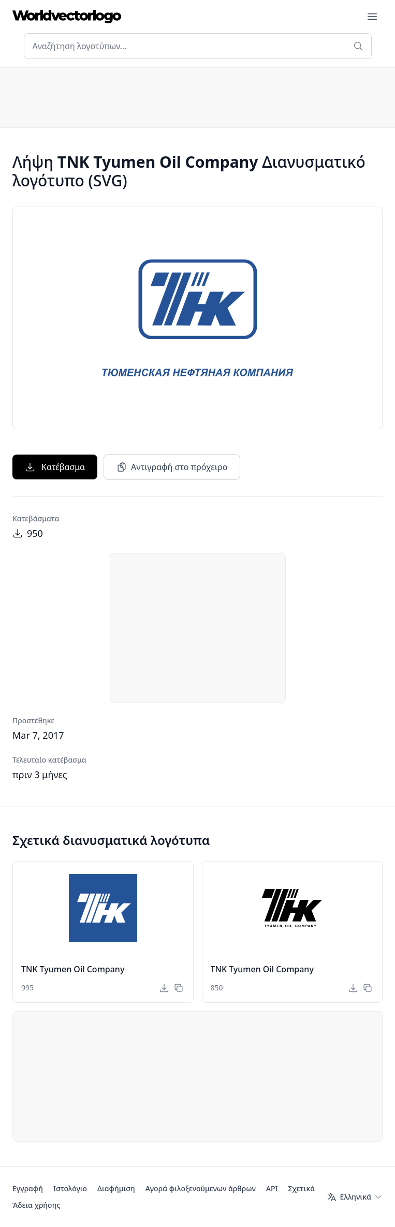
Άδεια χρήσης (36, 1205)
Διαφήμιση (116, 1188)
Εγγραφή (27, 1188)
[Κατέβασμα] (164, 988)
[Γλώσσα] (355, 1197)
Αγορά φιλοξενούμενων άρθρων (200, 1188)
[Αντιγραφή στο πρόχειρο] (178, 988)
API (272, 1188)
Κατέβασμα (55, 467)
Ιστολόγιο (70, 1188)
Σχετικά (301, 1188)
